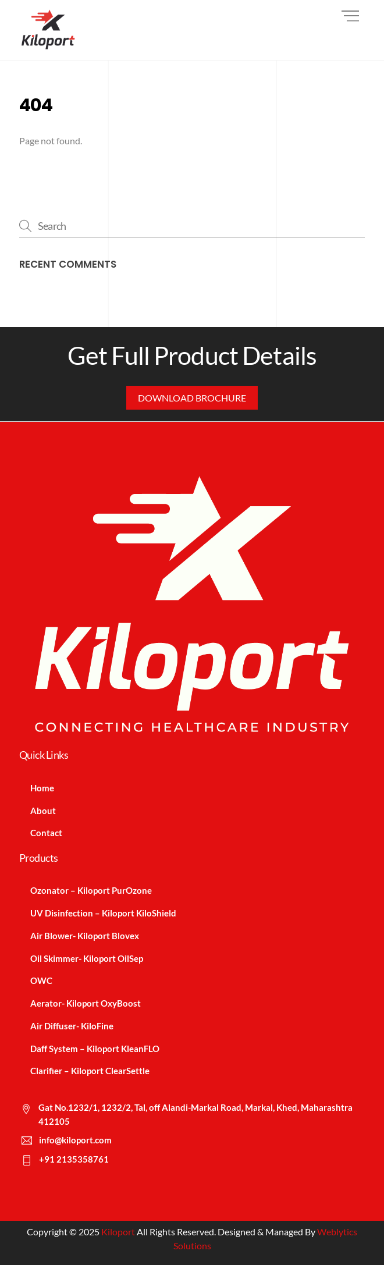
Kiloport (118, 1231)
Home (42, 788)
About (43, 810)
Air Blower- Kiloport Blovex (84, 935)
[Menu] (350, 16)
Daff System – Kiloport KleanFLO (94, 1048)
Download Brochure (192, 397)
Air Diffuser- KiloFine (71, 1026)
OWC (41, 980)
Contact (46, 832)
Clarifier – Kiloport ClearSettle (90, 1070)
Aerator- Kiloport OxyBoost (85, 1003)
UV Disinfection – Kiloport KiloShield (103, 913)
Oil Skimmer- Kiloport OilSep (86, 958)
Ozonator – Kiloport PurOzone (91, 890)
